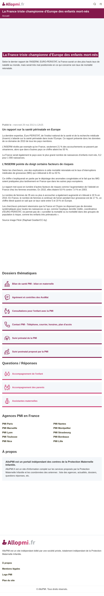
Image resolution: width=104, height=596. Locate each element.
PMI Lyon (7, 432)
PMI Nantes (59, 423)
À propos (7, 563)
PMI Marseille (9, 428)
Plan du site (8, 580)
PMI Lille (58, 441)
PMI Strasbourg (62, 432)
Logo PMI (7, 574)
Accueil (5, 16)
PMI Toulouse (9, 437)
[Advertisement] (52, 100)
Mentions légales (11, 569)
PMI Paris (7, 423)
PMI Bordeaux (61, 437)
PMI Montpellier (62, 428)
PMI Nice (7, 441)
